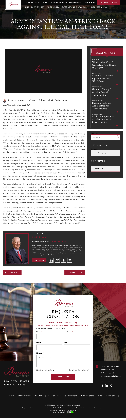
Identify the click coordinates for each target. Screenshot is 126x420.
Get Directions (106, 383)
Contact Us (88, 2)
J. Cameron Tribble (36, 100)
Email (66, 343)
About (33, 7)
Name (39, 332)
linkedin (51, 260)
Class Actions (68, 7)
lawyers (70, 260)
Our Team (41, 7)
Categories (94, 151)
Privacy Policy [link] (72, 412)
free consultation (108, 2)
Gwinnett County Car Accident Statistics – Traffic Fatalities (103, 92)
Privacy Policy (49, 371)
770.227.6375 (73, 2)
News (64, 100)
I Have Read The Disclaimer (78, 371)
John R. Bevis (53, 100)
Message (40, 354)
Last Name (68, 332)
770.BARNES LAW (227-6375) (66, 323)
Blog (93, 7)
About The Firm (22, 398)
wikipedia (57, 260)
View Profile (39, 260)
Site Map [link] (62, 412)
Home (26, 7)
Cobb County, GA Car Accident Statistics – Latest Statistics (103, 120)
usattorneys (64, 260)
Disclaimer (40, 371)
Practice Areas (54, 7)
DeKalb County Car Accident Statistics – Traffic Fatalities (102, 106)
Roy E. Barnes (17, 101)
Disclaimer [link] (53, 412)
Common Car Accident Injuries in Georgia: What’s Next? (103, 78)
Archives (93, 166)
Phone (39, 343)
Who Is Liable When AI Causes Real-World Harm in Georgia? (103, 65)
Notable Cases (83, 7)
